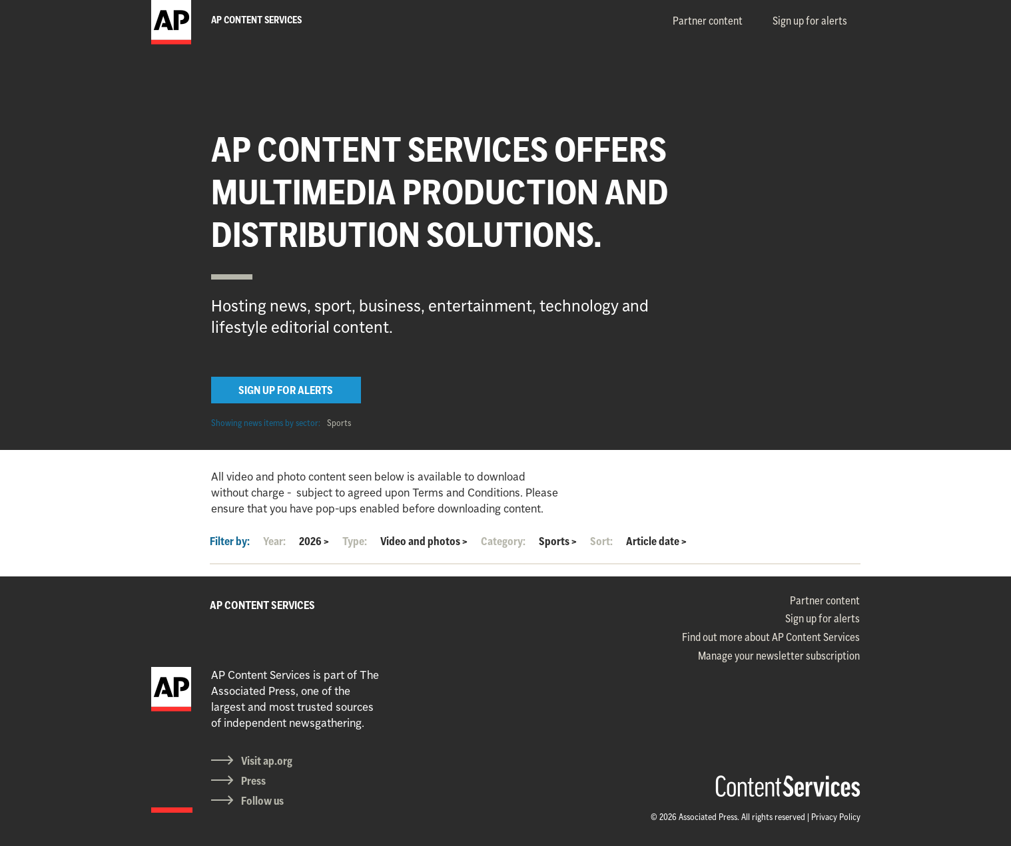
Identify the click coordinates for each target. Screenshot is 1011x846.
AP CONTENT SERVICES (262, 605)
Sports (339, 423)
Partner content (708, 20)
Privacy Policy (835, 817)
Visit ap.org (266, 760)
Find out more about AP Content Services (771, 637)
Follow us (262, 800)
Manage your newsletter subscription (779, 655)
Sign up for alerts (810, 20)
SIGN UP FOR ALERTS (285, 390)
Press (253, 780)
